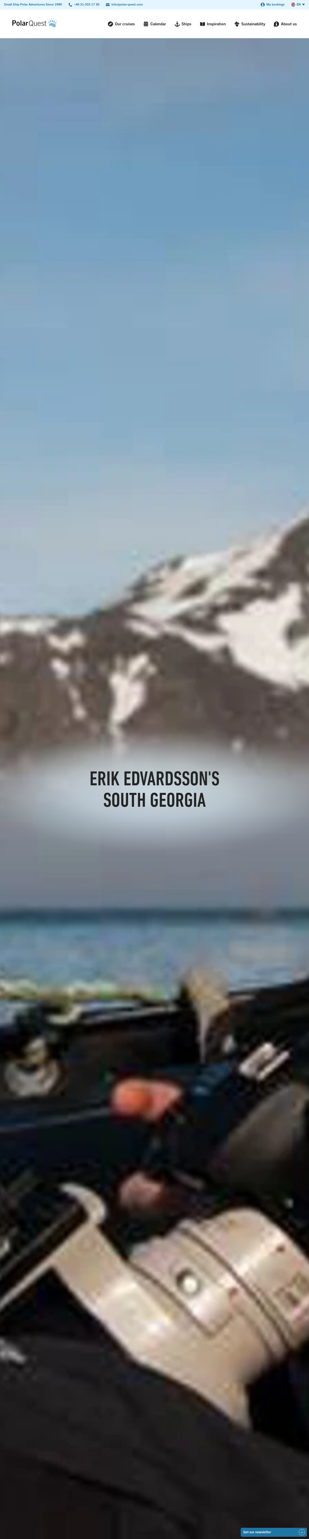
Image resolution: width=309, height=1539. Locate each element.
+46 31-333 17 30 (86, 4)
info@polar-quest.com (127, 4)
